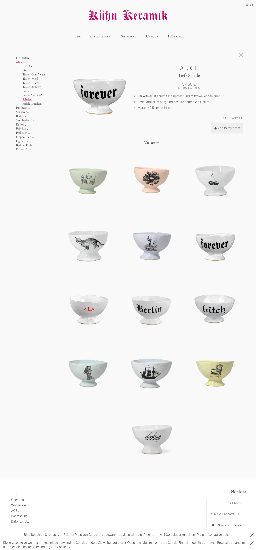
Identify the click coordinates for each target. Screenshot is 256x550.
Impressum (19, 516)
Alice (19, 62)
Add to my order (227, 128)
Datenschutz (20, 521)
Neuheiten (22, 58)
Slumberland (23, 120)
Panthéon (21, 107)
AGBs (15, 511)
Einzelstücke (23, 149)
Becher (26, 91)
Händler (175, 36)
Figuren (20, 141)
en (251, 4)
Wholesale (18, 505)
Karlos (20, 124)
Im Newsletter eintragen (226, 525)
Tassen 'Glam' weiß (33, 74)
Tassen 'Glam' (30, 83)
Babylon (21, 128)
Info (77, 36)
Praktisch (21, 132)
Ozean (26, 70)
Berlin (19, 116)
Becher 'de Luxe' (32, 95)
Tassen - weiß (30, 78)
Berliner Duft (24, 145)
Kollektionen (99, 36)
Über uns (153, 36)
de (247, 4)
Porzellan (27, 66)
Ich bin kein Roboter (222, 514)
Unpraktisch (23, 137)
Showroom (129, 36)
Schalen (27, 99)
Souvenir (21, 112)
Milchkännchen (32, 103)
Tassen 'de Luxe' (31, 87)
